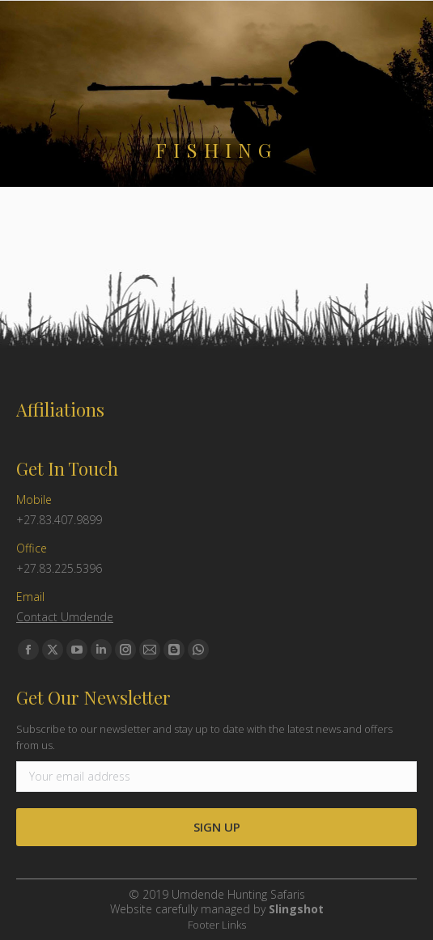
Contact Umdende (64, 617)
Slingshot (296, 909)
